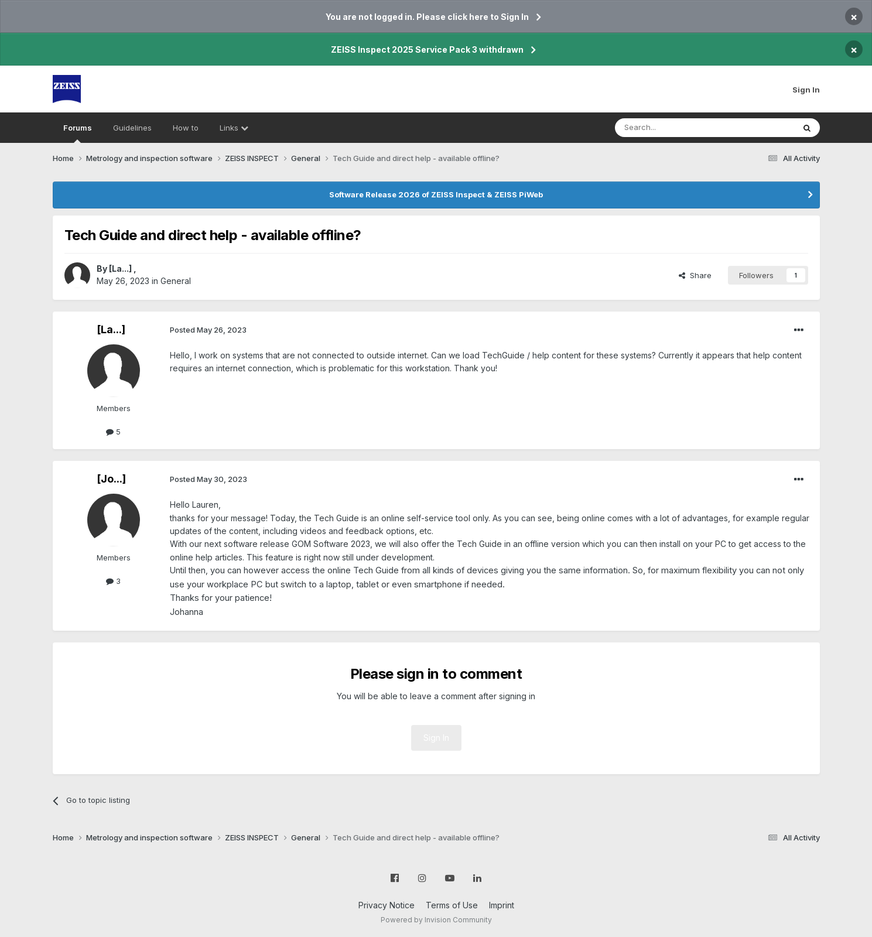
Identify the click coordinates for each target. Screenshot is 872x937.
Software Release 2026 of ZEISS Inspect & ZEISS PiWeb (436, 194)
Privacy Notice (386, 905)
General (175, 281)
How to (186, 127)
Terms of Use (452, 905)
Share (695, 275)
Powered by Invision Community (436, 919)
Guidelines (132, 127)
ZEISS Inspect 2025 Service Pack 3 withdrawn (427, 49)
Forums (77, 133)
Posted (208, 329)
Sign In (806, 89)
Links (234, 127)
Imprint (501, 905)
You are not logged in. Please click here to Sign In (427, 17)
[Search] (674, 127)
